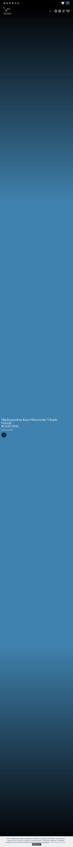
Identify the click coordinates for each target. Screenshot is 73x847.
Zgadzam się (36, 844)
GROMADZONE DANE (58, 842)
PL (50, 11)
